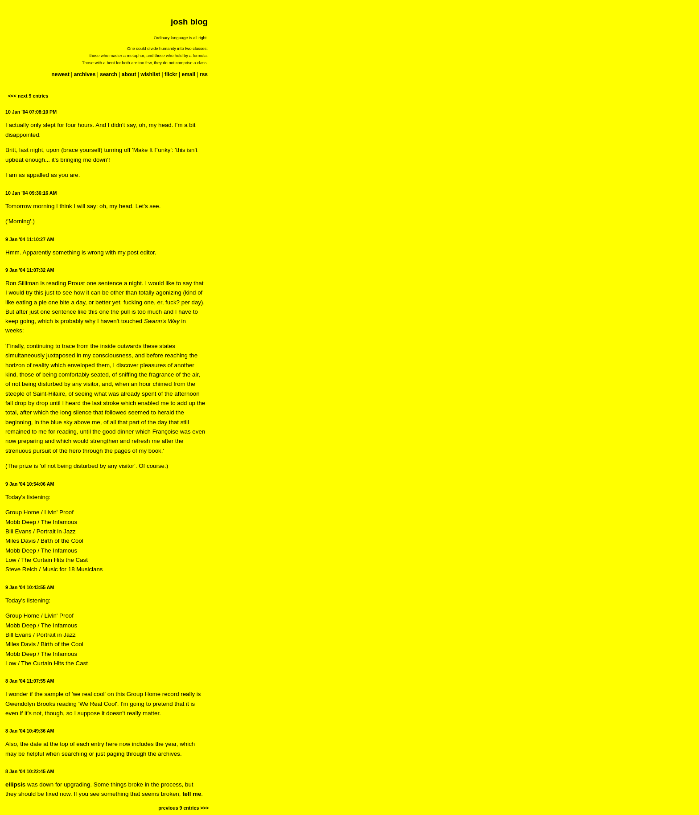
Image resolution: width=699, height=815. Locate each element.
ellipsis (15, 784)
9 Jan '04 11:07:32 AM (29, 270)
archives (85, 74)
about (129, 74)
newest (60, 74)
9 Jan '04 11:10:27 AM (29, 239)
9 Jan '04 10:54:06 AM (29, 484)
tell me (191, 793)
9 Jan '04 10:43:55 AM (29, 587)
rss (204, 74)
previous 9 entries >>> (183, 808)
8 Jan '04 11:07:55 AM (29, 681)
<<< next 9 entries (28, 95)
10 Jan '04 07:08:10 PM (31, 112)
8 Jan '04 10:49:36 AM (29, 730)
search (108, 74)
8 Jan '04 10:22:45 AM (29, 771)
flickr (170, 74)
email (188, 74)
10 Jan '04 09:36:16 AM (31, 193)
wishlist (150, 74)
